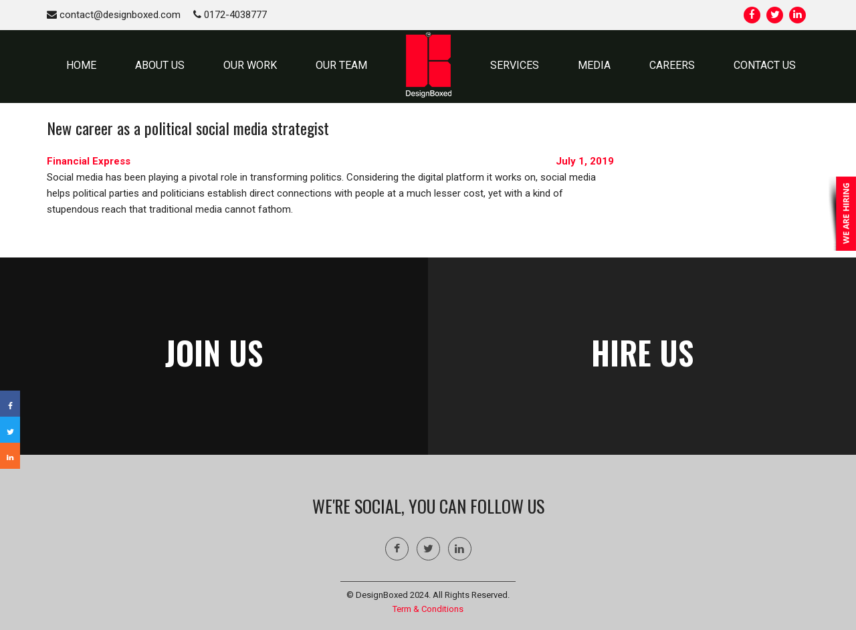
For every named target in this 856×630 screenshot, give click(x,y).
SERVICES (514, 65)
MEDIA (594, 65)
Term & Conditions (428, 609)
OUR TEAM (341, 65)
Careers (672, 65)
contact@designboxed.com (114, 15)
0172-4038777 (230, 15)
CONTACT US (765, 65)
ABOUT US (160, 65)
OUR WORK (250, 65)
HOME (81, 65)
